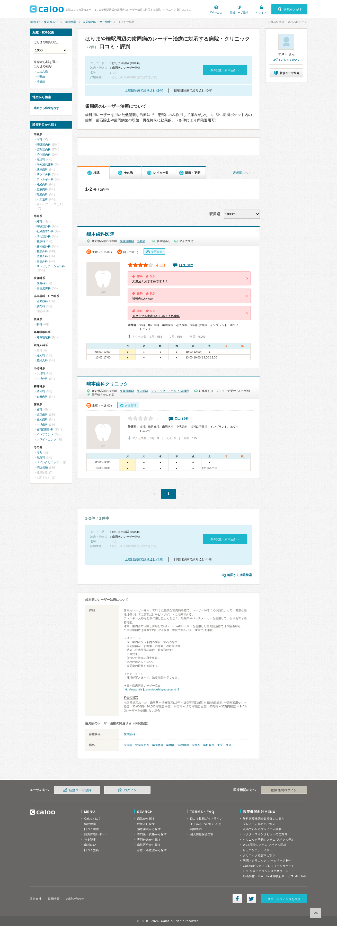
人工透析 (42, 199)
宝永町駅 (142, 390)
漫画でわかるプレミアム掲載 (262, 829)
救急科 (41, 457)
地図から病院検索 (239, 575)
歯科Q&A (90, 844)
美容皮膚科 (44, 288)
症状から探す (146, 823)
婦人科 (41, 355)
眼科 (39, 324)
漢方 (39, 452)
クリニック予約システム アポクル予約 (268, 839)
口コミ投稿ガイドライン (206, 818)
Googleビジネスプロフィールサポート (268, 865)
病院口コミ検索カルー (44, 21)
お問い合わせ (75, 898)
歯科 (39, 409)
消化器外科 (44, 236)
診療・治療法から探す (152, 850)
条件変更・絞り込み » (224, 70)
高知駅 (141, 240)
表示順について (244, 173)
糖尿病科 (42, 169)
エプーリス (224, 745)
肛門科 (41, 306)
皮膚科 (41, 283)
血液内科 (42, 189)
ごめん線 (42, 71)
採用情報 (54, 898)
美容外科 (42, 261)
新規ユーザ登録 (239, 12)
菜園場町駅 (127, 240)
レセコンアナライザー (258, 850)
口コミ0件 (182, 418)
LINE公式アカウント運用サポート (265, 871)
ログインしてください (286, 59)
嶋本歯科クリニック (107, 383)
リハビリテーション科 (51, 266)
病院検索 (70, 21)
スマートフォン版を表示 (284, 899)
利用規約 (196, 829)
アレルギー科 (45, 179)
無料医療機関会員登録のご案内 (264, 818)
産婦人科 (42, 360)
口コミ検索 (91, 829)
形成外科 (42, 256)
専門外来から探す (149, 839)
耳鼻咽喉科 (44, 337)
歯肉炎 (170, 745)
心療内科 (42, 396)
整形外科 (42, 251)
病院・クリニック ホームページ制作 (267, 860)
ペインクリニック (48, 462)
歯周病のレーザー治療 (97, 21)
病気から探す (146, 818)
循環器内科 (44, 149)
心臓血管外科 (45, 231)
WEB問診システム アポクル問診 (264, 844)
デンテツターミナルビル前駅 (169, 390)
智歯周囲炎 (142, 745)
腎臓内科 (42, 194)
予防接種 (42, 467)
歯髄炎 (196, 745)
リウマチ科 (44, 174)
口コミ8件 (186, 265)
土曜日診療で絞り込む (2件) (144, 90)
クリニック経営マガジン (259, 855)
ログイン (261, 12)
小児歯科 (42, 424)
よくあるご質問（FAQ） (206, 823)
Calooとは (216, 12)
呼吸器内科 (44, 144)
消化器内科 (44, 154)
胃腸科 (41, 159)
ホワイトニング (46, 439)
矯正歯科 (42, 414)
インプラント (45, 434)
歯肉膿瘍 (157, 745)
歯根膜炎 (208, 745)
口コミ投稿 (91, 850)
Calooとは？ (92, 818)
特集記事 (90, 839)
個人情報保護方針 (202, 834)
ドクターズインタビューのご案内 (265, 834)
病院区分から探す (149, 844)
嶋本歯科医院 (100, 234)
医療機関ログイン (284, 790)
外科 (39, 221)
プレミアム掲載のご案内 (259, 823)
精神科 (41, 391)
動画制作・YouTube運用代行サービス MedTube (275, 876)
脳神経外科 (44, 246)
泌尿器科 (42, 301)
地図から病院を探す (46, 108)
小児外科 (42, 378)
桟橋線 (41, 81)
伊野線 (41, 76)
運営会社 (35, 898)
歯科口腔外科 (45, 429)
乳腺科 (41, 241)
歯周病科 (129, 734)
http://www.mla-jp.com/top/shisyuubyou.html (151, 689)
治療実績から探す (149, 829)
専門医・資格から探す (152, 834)
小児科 (41, 373)
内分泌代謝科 (45, 164)
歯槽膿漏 (183, 745)
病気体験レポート (96, 834)
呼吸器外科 (44, 226)
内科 (39, 139)
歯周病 (128, 745)
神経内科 (42, 184)
